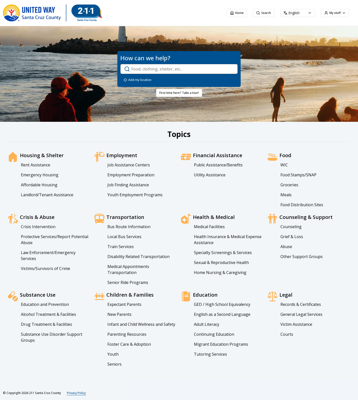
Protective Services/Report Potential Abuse (54, 239)
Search (263, 13)
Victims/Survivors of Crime (45, 268)
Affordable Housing (39, 185)
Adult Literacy (206, 324)
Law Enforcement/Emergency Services (48, 255)
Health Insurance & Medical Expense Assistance (228, 239)
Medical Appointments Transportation (128, 269)
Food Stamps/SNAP (298, 175)
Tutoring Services (210, 354)
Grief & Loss (291, 236)
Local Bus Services (124, 236)
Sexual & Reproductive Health (221, 262)
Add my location (137, 80)
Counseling (291, 226)
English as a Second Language (222, 314)
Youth (113, 354)
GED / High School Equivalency (222, 304)
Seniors (114, 364)
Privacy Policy (76, 393)
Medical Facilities (209, 226)
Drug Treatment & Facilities (46, 324)
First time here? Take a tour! (179, 93)
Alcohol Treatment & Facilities (48, 314)
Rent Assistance (35, 165)
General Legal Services (301, 314)
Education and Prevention (45, 304)
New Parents (119, 314)
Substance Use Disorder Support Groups (51, 337)
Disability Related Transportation (138, 256)
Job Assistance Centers (128, 165)
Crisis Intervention (38, 226)
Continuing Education (214, 334)
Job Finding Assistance (128, 185)
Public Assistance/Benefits (218, 165)
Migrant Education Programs (221, 344)
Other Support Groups (301, 256)
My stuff (335, 13)
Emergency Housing (39, 175)
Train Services (120, 246)
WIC (284, 165)
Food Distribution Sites (301, 204)
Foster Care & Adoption (129, 344)
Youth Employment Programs (135, 195)
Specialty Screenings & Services (223, 252)
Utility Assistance (209, 175)
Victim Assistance (296, 324)
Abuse (286, 246)
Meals (286, 195)
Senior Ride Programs (127, 282)
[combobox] (297, 13)
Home (237, 13)
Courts (286, 334)
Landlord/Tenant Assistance (47, 195)
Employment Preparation (130, 175)
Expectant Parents (124, 304)
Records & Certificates (300, 304)
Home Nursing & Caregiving (220, 272)
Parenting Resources (126, 334)
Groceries (289, 185)
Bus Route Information (128, 226)
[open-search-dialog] (179, 69)
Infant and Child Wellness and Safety (141, 324)
